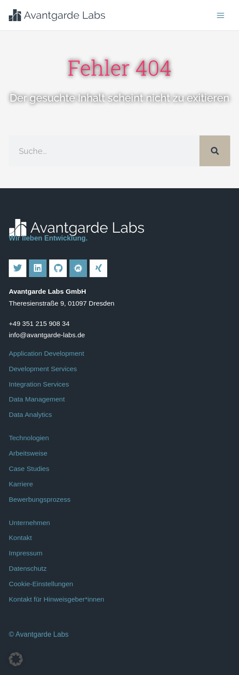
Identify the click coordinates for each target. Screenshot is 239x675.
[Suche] (214, 150)
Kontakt (20, 537)
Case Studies (29, 468)
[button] (16, 659)
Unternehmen (29, 522)
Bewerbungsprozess (39, 499)
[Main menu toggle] (220, 15)
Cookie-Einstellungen (41, 583)
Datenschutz (28, 568)
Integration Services (39, 384)
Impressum (26, 553)
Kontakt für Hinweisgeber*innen (56, 599)
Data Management (37, 399)
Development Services (43, 368)
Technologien (29, 437)
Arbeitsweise (28, 453)
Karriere (21, 484)
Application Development (46, 353)
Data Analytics (30, 414)
